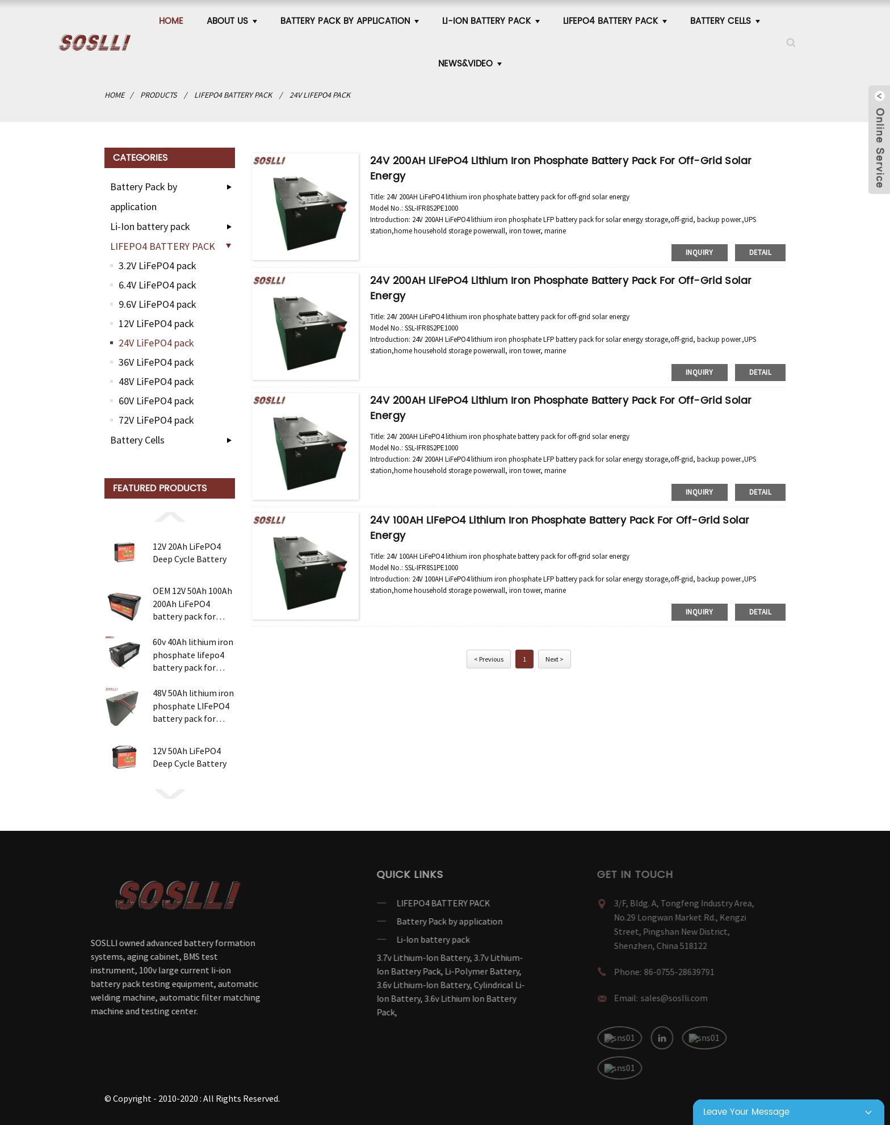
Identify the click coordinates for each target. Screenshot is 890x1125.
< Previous (488, 659)
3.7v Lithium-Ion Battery (395, 957)
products (158, 95)
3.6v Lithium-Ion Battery (395, 984)
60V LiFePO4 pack (156, 400)
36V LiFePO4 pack (156, 362)
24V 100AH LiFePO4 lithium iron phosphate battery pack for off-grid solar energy (559, 528)
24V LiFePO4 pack (319, 95)
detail (760, 252)
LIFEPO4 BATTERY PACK (615, 21)
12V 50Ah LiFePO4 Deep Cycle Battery (189, 757)
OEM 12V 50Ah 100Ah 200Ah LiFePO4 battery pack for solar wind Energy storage (192, 603)
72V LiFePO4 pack (156, 419)
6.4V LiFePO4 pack (157, 284)
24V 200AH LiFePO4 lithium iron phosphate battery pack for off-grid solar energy (561, 169)
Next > (554, 659)
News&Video (470, 64)
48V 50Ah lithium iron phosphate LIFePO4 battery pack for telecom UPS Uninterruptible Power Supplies (193, 706)
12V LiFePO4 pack (156, 323)
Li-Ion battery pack (491, 21)
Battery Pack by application (349, 21)
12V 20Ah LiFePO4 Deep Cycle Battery (189, 552)
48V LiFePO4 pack (156, 381)
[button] (169, 516)
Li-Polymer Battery (454, 971)
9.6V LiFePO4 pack (157, 304)
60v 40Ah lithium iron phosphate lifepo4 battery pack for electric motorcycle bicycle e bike (193, 655)
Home (171, 21)
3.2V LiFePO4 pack (157, 265)
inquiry (699, 252)
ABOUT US (232, 21)
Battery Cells (725, 21)
